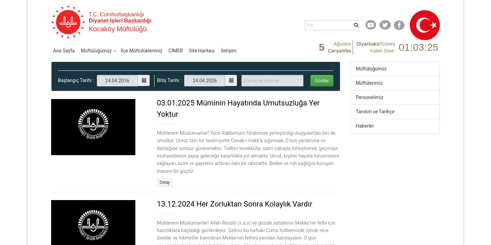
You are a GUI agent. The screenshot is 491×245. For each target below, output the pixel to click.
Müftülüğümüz (96, 50)
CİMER (175, 50)
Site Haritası (202, 50)
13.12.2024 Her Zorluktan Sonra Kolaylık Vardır (234, 204)
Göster (322, 80)
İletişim (229, 50)
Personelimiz (370, 97)
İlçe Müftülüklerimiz (141, 50)
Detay (165, 182)
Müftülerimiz (369, 83)
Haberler (365, 126)
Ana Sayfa (64, 50)
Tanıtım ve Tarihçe (375, 111)
